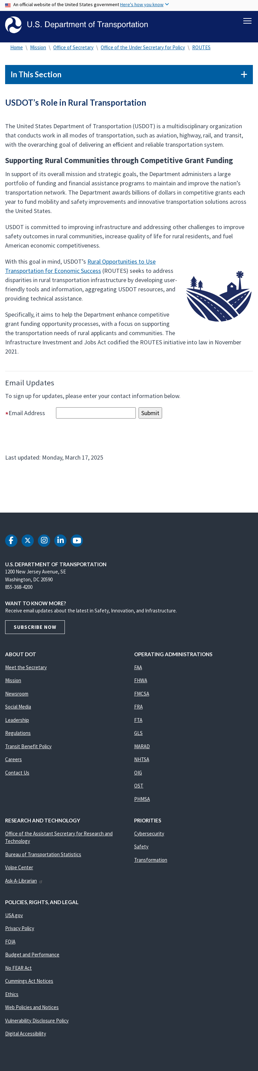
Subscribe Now (35, 627)
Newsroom (16, 694)
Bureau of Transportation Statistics (43, 854)
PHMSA (142, 799)
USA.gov (14, 915)
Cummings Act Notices (29, 981)
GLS (138, 733)
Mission (38, 47)
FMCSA (141, 694)
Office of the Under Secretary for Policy (143, 47)
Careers (13, 760)
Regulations (18, 733)
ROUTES (201, 47)
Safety (141, 847)
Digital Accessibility (25, 1034)
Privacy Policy (19, 929)
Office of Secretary (73, 47)
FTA (138, 720)
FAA (138, 667)
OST (138, 786)
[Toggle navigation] (247, 20)
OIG (138, 773)
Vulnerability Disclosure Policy (37, 1021)
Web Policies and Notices (32, 1008)
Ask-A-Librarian (24, 881)
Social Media (18, 707)
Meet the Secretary (26, 667)
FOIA (10, 942)
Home (16, 47)
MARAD (142, 746)
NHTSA (141, 760)
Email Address (30, 413)
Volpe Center (19, 868)
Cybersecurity (149, 834)
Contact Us (17, 773)
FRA (138, 707)
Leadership (17, 720)
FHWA (140, 681)
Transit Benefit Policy (28, 746)
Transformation (150, 860)
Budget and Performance (32, 955)
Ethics (11, 994)
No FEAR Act (18, 968)
